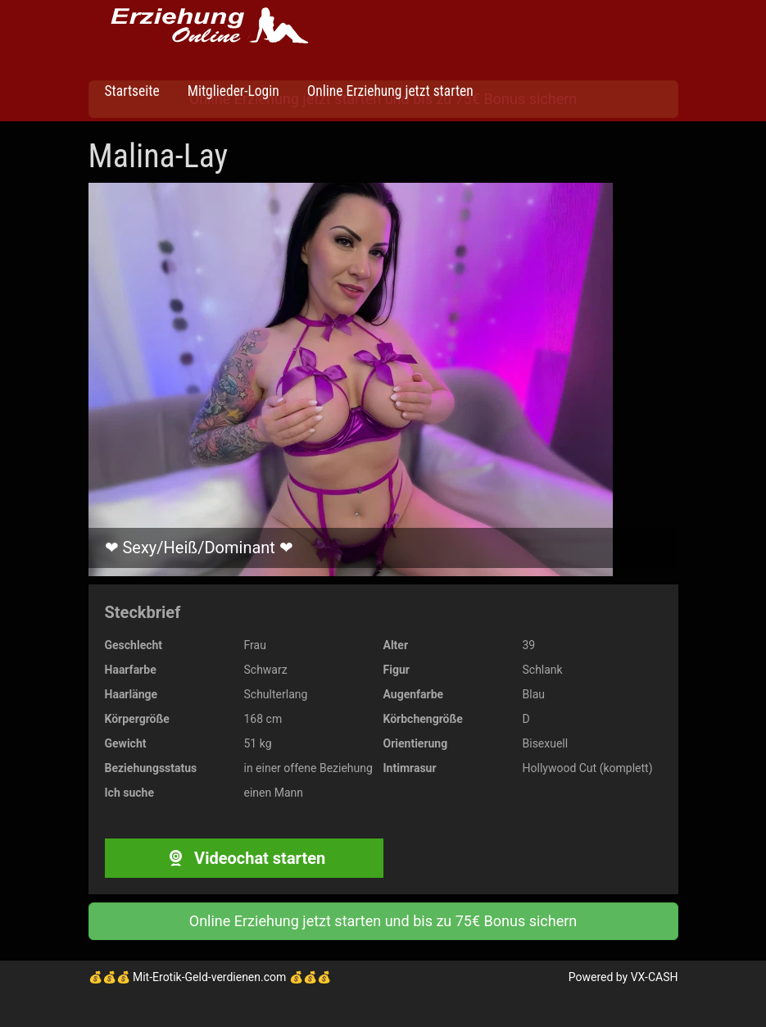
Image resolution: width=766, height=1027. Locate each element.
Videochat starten (243, 858)
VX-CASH (654, 977)
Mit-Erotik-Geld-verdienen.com (209, 977)
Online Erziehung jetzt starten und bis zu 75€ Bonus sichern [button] (383, 920)
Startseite (132, 91)
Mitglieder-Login (231, 91)
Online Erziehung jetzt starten (389, 91)
